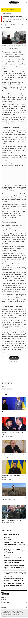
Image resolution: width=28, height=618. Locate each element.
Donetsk (7, 110)
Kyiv (18, 77)
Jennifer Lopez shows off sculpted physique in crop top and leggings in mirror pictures (14, 567)
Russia (17, 137)
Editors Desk (11, 24)
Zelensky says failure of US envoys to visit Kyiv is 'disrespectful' (14, 433)
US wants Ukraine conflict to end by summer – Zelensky (14, 476)
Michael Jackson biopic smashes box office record (14, 538)
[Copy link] (5, 383)
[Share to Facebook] (11, 383)
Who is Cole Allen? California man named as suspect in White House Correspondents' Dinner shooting (13, 578)
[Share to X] (8, 383)
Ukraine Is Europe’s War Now (9, 412)
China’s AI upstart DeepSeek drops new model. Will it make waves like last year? (15, 572)
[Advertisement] (14, 371)
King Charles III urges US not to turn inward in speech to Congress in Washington (14, 585)
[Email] (2, 383)
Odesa (21, 108)
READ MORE (14, 358)
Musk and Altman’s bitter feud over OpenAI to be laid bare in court (13, 556)
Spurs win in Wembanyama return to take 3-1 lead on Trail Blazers (14, 561)
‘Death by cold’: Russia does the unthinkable (13, 455)
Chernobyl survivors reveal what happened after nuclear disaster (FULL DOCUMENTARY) (14, 551)
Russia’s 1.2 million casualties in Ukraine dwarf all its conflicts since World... (13, 498)
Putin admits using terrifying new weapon (12, 520)
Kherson (11, 108)
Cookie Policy (21, 614)
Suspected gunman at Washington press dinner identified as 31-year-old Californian (14, 544)
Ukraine (6, 106)
